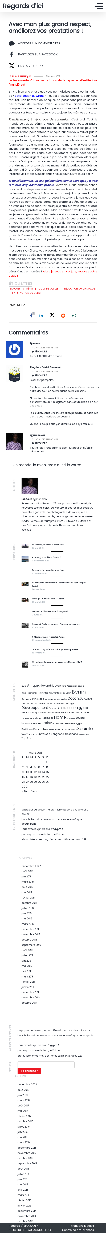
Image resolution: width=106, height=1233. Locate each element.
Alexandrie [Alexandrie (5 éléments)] (47, 686)
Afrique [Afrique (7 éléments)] (33, 685)
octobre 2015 (29, 939)
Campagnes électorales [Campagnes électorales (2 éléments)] (56, 699)
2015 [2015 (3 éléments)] (24, 685)
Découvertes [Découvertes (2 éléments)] (58, 703)
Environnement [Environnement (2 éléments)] (53, 712)
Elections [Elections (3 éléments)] (27, 712)
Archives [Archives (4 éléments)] (60, 685)
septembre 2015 (31, 945)
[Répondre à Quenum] (65, 351)
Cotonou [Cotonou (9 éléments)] (75, 698)
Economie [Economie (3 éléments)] (54, 708)
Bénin (29, 288)
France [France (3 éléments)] (85, 712)
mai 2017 (27, 892)
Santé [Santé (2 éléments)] (67, 729)
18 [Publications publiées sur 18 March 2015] (31, 777)
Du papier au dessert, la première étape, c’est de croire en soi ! (55, 1030)
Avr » (33, 791)
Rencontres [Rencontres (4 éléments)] (40, 729)
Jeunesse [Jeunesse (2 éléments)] (71, 718)
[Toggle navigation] (99, 6)
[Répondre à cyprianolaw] (65, 443)
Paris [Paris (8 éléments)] (45, 722)
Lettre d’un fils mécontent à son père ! (50, 611)
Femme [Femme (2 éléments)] (64, 712)
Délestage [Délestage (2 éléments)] (69, 703)
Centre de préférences (78, 1230)
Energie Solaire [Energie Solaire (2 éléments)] (39, 712)
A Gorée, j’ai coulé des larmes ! (46, 557)
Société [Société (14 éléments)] (85, 729)
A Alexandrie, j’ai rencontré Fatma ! (49, 636)
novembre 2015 (31, 934)
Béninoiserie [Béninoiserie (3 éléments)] (37, 699)
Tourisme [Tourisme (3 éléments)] (31, 734)
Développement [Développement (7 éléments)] (35, 707)
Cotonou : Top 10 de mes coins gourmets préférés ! (55, 649)
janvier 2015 (28, 987)
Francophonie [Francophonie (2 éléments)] (28, 718)
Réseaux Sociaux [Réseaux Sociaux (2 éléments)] (56, 729)
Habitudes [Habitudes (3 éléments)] (47, 718)
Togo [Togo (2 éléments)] (24, 734)
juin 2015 (26, 960)
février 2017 (28, 897)
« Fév (25, 791)
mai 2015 (27, 966)
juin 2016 (27, 913)
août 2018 (27, 871)
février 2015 (28, 982)
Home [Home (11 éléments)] (60, 717)
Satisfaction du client (27, 293)
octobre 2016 (29, 903)
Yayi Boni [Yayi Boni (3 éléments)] (26, 738)
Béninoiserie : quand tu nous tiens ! (49, 570)
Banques (15, 288)
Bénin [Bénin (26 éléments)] (79, 691)
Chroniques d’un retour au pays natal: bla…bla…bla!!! (57, 662)
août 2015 (27, 950)
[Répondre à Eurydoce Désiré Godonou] (65, 375)
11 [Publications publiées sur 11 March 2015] (31, 772)
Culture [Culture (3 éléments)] (88, 699)
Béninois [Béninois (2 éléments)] (25, 699)
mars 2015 (28, 976)
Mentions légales (82, 1226)
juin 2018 (27, 876)
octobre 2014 (29, 1002)
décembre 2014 (31, 992)
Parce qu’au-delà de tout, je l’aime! (48, 598)
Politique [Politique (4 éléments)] (27, 729)
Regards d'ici (23, 6)
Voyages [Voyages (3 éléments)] (84, 734)
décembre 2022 (31, 866)
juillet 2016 (28, 908)
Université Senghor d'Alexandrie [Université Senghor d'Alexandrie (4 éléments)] (58, 734)
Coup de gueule (48, 288)
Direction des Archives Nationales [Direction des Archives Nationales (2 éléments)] (37, 703)
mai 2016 (27, 918)
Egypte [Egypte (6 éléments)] (82, 708)
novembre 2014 (31, 997)
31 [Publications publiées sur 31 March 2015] (27, 787)
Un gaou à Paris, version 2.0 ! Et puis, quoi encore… (56, 624)
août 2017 (27, 887)
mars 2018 (28, 882)
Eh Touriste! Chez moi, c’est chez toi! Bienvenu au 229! (54, 839)
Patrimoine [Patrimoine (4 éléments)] (57, 723)
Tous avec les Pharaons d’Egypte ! (42, 829)
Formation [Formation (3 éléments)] (74, 712)
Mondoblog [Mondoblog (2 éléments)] (35, 723)
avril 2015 (27, 971)
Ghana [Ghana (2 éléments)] (38, 718)
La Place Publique (20, 76)
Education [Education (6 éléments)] (68, 708)
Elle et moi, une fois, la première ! (48, 544)
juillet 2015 (28, 955)
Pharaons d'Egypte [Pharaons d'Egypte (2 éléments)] (73, 723)
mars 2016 (28, 924)
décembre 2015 (31, 929)
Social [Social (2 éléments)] (74, 729)
